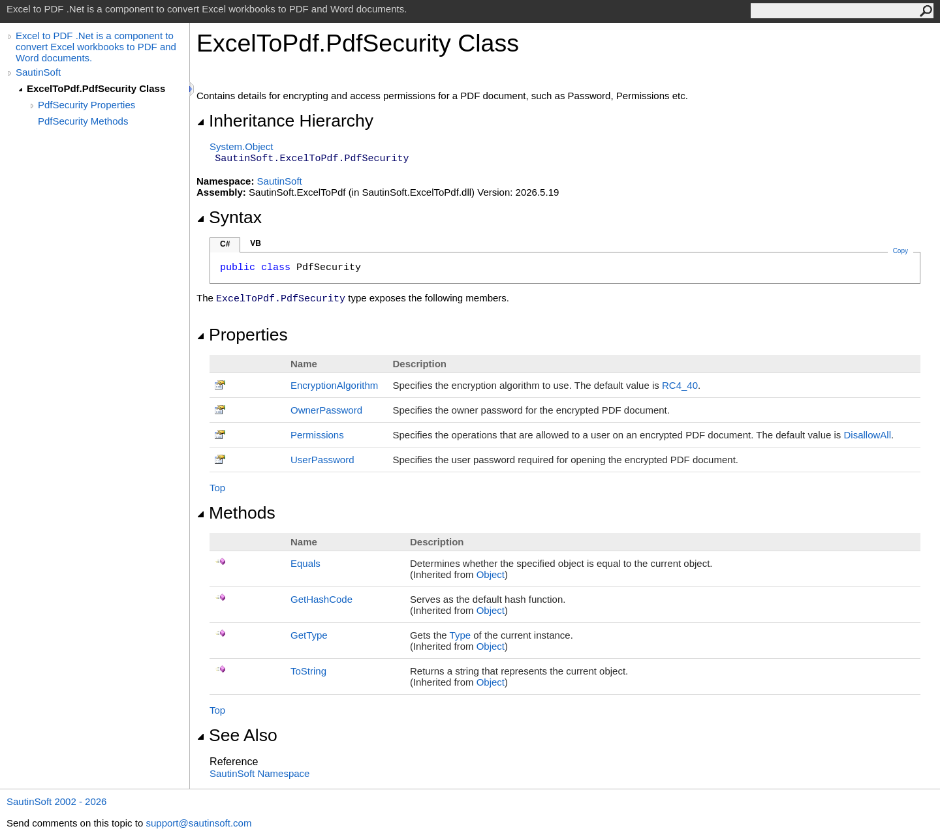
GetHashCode (321, 599)
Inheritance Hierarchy (284, 120)
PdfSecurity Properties (86, 104)
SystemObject (242, 146)
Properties (242, 334)
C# (225, 244)
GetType (309, 635)
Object (491, 574)
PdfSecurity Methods (83, 121)
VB (255, 243)
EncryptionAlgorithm (334, 385)
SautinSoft (38, 72)
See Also (236, 735)
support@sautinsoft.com (198, 822)
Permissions (317, 434)
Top (217, 487)
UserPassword (322, 459)
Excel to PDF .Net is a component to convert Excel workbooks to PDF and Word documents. (96, 46)
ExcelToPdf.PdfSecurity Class (96, 88)
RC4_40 (680, 385)
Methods (235, 513)
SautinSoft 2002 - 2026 (56, 801)
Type (460, 635)
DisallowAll (867, 434)
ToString (308, 670)
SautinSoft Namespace (259, 773)
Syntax (229, 217)
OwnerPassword (326, 410)
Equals (305, 563)
